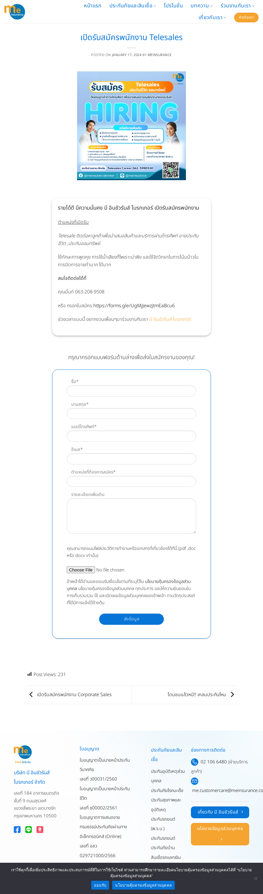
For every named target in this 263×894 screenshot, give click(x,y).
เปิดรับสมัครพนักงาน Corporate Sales (68, 694)
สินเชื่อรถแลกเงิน (166, 857)
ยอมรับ (100, 885)
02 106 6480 (214, 762)
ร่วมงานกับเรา (238, 6)
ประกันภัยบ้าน (163, 847)
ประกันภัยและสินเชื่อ (133, 6)
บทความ (202, 6)
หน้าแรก (92, 6)
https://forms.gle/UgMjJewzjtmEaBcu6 (134, 305)
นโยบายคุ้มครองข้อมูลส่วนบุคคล (143, 885)
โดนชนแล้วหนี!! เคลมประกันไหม (202, 694)
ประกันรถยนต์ (163, 838)
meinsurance (160, 54)
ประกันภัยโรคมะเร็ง (167, 790)
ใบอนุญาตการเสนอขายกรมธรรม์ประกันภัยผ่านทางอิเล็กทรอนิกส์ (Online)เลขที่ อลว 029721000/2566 (103, 836)
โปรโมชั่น (173, 6)
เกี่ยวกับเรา (213, 18)
